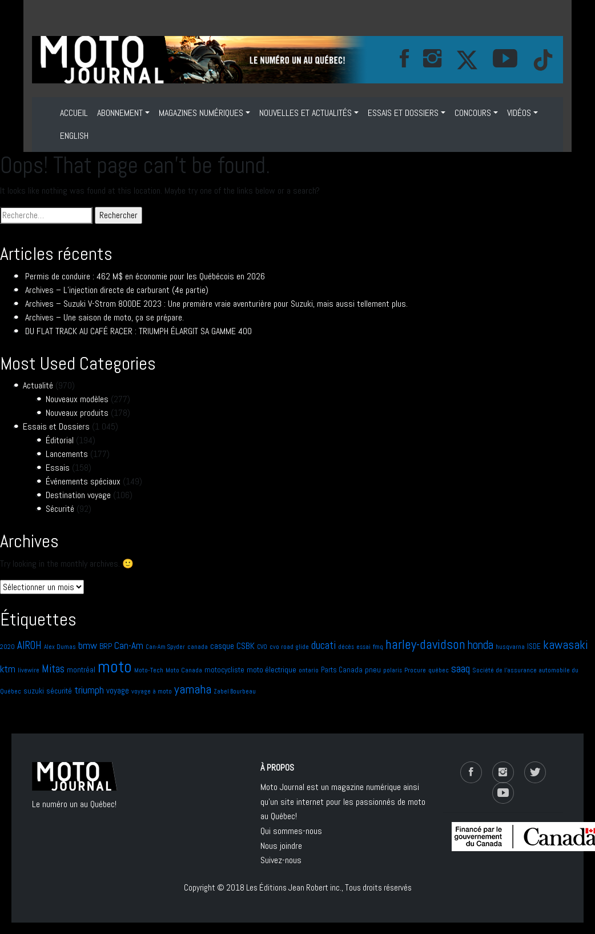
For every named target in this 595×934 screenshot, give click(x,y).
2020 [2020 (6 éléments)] (7, 647)
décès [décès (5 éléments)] (346, 647)
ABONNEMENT (120, 113)
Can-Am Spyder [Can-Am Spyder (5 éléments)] (165, 647)
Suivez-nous (280, 860)
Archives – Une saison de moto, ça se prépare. (104, 317)
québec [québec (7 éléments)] (438, 670)
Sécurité (60, 509)
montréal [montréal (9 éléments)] (81, 670)
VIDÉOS (519, 113)
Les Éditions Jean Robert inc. (293, 887)
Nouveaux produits (77, 413)
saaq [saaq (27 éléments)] (460, 669)
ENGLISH (74, 136)
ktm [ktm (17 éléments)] (7, 669)
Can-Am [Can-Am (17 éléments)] (128, 645)
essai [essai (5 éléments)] (363, 647)
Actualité (38, 385)
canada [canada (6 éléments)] (197, 647)
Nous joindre (281, 846)
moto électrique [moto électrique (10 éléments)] (271, 669)
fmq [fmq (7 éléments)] (378, 646)
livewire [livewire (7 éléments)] (28, 670)
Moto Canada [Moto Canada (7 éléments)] (184, 670)
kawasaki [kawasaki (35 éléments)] (565, 644)
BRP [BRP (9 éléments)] (105, 646)
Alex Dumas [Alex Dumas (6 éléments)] (60, 647)
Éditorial (60, 440)
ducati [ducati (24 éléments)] (323, 645)
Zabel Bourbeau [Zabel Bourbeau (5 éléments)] (235, 691)
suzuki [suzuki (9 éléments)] (33, 691)
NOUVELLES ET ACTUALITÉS (305, 113)
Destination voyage (78, 495)
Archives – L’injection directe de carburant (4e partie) (116, 290)
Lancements (67, 454)
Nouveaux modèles (77, 399)
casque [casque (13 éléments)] (222, 646)
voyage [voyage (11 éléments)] (117, 691)
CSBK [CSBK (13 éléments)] (245, 646)
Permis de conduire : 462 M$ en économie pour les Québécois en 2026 (145, 276)
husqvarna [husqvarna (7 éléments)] (510, 646)
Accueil (74, 113)
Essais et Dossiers (403, 113)
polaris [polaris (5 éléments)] (392, 670)
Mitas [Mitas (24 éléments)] (53, 669)
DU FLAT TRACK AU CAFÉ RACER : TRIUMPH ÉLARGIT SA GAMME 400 (138, 331)
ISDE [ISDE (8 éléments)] (534, 646)
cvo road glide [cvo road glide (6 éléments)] (289, 647)
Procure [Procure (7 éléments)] (415, 670)
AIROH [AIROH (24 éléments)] (29, 645)
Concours (473, 113)
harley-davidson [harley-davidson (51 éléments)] (425, 644)
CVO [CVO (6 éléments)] (262, 647)
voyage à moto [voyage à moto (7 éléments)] (151, 691)
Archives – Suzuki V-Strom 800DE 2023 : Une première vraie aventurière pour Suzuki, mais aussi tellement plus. (216, 304)
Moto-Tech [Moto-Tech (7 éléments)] (148, 670)
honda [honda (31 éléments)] (480, 645)
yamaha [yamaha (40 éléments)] (192, 689)
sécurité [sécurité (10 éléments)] (59, 691)
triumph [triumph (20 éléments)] (89, 689)
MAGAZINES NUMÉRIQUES (201, 113)
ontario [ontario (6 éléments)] (309, 670)
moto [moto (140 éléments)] (115, 667)
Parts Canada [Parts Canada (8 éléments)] (342, 670)
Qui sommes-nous (291, 831)
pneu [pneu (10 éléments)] (373, 669)
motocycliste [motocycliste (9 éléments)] (224, 670)
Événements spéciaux (83, 481)
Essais (58, 468)
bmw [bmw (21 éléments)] (87, 645)
